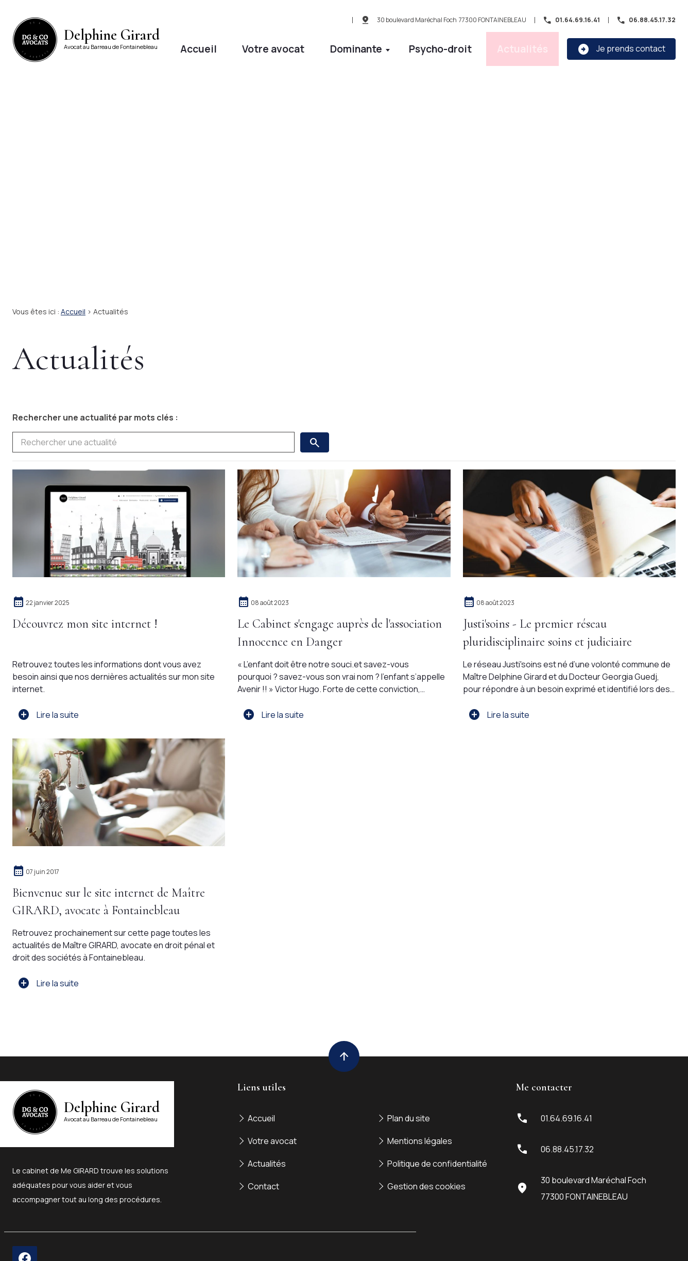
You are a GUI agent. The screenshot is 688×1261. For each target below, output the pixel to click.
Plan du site (408, 1093)
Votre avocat (371, 44)
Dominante (424, 44)
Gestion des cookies (426, 1161)
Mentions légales (419, 1116)
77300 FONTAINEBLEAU (451, 21)
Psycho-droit (485, 44)
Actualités (538, 44)
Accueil (324, 44)
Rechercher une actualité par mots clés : (95, 392)
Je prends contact (621, 45)
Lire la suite (48, 690)
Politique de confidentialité (437, 1139)
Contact (263, 1161)
